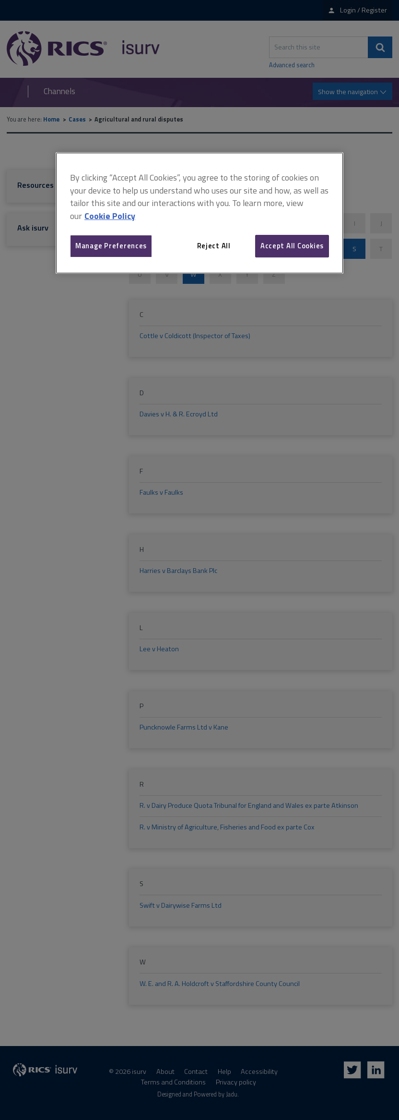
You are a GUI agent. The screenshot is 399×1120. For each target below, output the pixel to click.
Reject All (214, 245)
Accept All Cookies (292, 245)
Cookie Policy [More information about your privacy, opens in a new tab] (109, 215)
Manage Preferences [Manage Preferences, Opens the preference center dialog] (111, 245)
